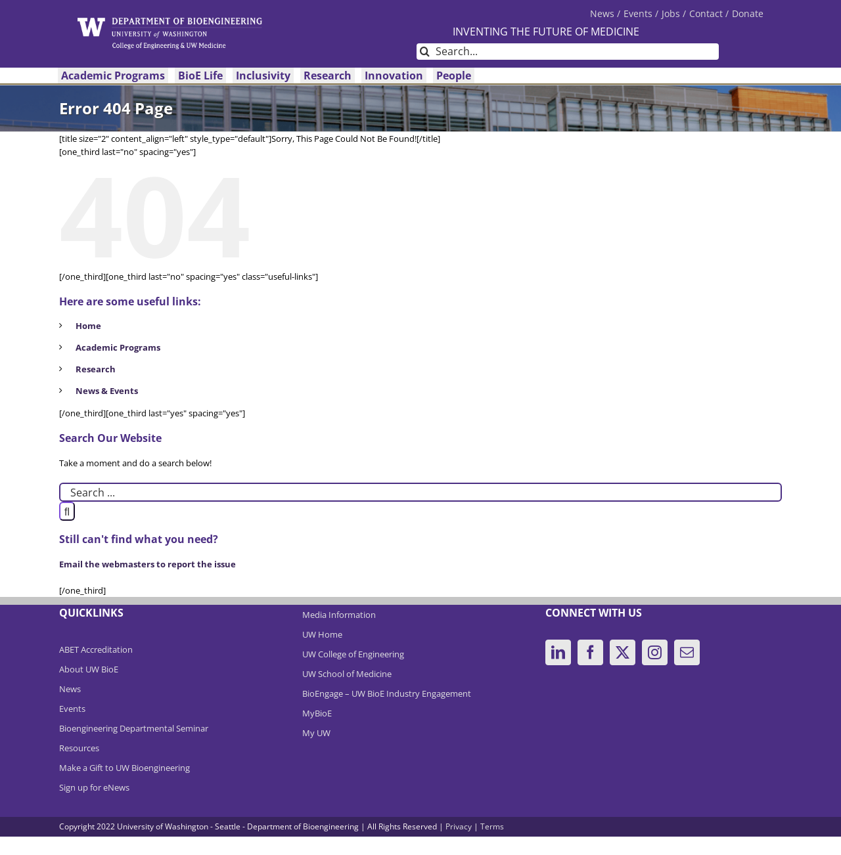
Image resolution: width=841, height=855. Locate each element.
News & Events (107, 391)
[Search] (424, 51)
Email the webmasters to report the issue (147, 564)
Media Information (339, 615)
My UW (316, 733)
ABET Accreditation (96, 649)
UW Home (322, 634)
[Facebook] (590, 652)
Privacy (458, 826)
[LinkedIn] (558, 652)
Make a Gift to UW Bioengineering (124, 768)
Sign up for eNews (94, 787)
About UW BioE (88, 669)
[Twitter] (622, 652)
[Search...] (567, 51)
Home (88, 326)
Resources (79, 748)
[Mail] (687, 652)
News (70, 689)
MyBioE (317, 713)
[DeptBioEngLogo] (170, 22)
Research (96, 369)
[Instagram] (655, 652)
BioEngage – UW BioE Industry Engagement (386, 693)
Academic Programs (118, 347)
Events (72, 708)
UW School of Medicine (347, 674)
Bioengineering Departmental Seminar (133, 728)
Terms (492, 826)
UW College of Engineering (353, 654)
